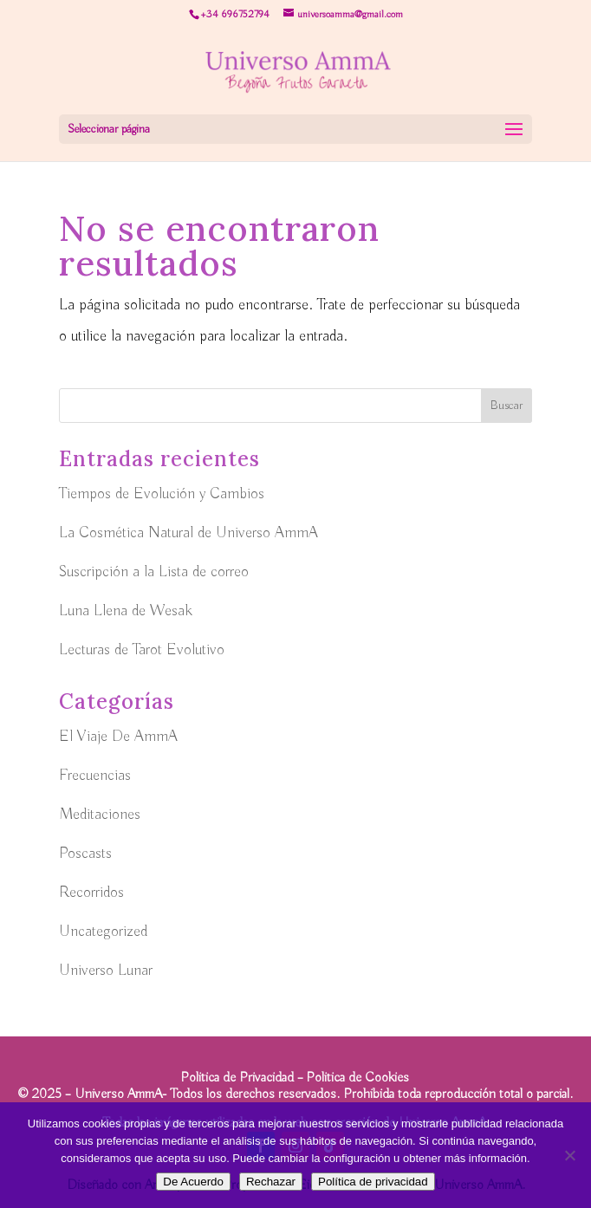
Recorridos (91, 892)
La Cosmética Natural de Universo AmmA (188, 532)
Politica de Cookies (357, 1078)
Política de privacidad (373, 1181)
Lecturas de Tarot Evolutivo (141, 649)
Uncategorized (103, 931)
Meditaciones (99, 814)
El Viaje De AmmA (118, 736)
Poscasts (85, 853)
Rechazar (271, 1181)
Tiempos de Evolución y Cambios (161, 493)
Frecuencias (95, 775)
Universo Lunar (106, 970)
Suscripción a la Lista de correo (154, 571)
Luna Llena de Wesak (125, 610)
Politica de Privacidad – (243, 1078)
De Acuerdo (193, 1181)
